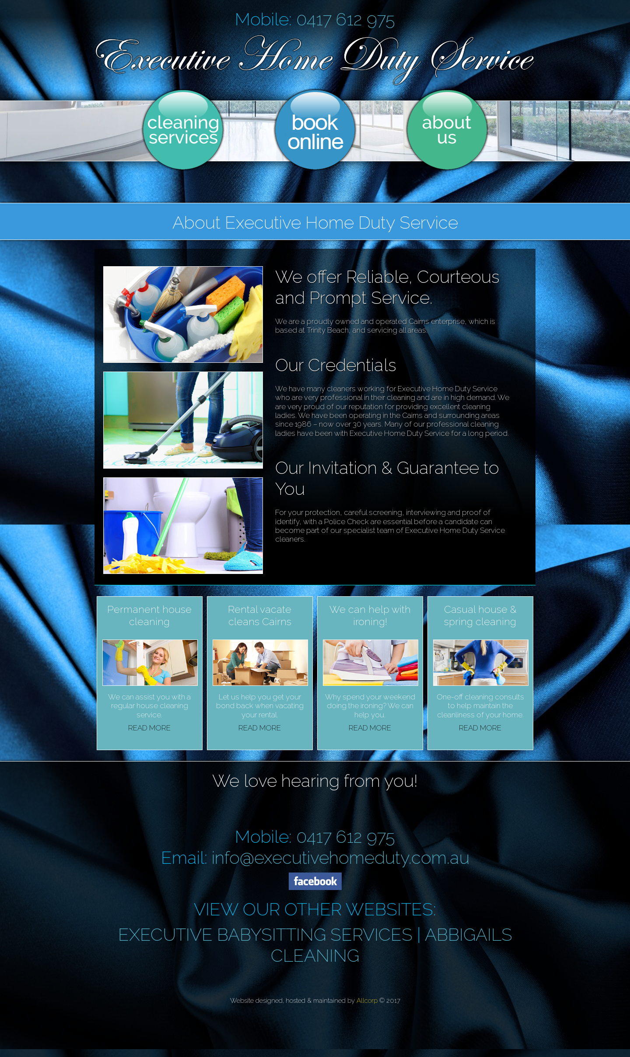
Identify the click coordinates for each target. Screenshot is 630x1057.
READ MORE (149, 727)
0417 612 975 (345, 19)
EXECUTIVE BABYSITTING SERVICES (265, 934)
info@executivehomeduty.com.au (340, 857)
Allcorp (367, 1001)
